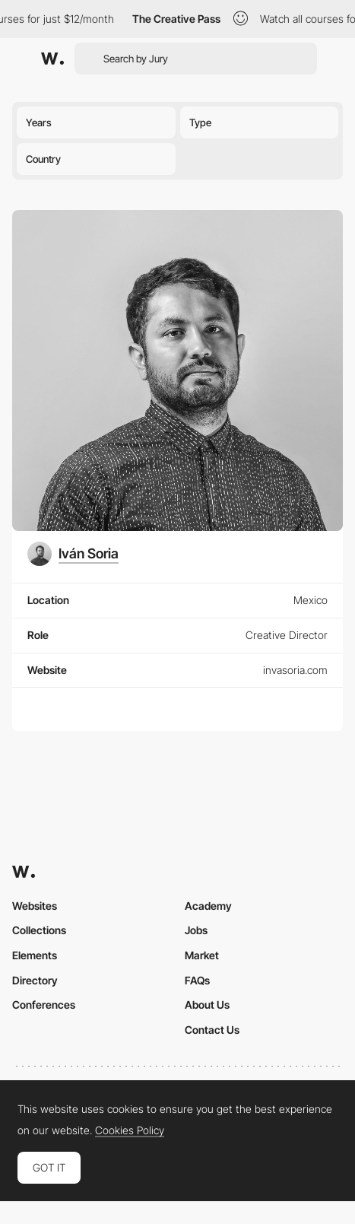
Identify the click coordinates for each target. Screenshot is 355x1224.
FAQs (197, 980)
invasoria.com (295, 669)
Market (202, 955)
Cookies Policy (129, 1130)
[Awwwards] (52, 58)
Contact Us (212, 1029)
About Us (207, 1004)
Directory (35, 980)
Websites (34, 905)
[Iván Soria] (73, 554)
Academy (208, 905)
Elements (34, 955)
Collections (39, 930)
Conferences (43, 1004)
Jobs (196, 930)
